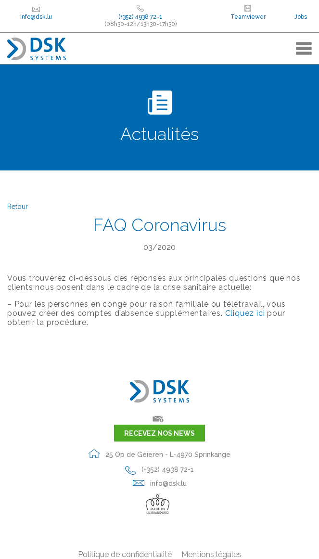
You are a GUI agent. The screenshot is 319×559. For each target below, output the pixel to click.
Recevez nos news (159, 433)
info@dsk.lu (36, 13)
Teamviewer (248, 12)
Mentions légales (211, 554)
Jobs (300, 17)
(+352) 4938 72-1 (159, 469)
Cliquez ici (245, 313)
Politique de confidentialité (125, 554)
